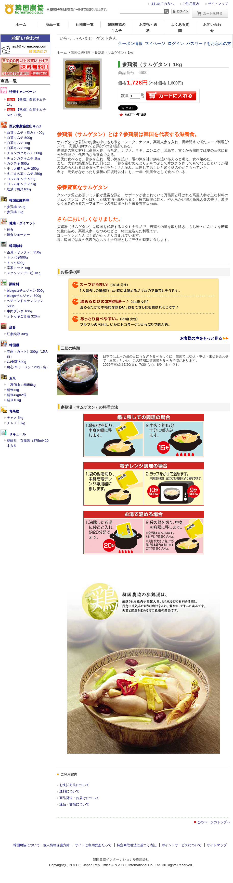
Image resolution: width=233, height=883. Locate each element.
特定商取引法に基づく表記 (137, 845)
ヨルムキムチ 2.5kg (21, 184)
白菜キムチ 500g (19, 138)
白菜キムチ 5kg (18, 148)
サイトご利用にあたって (93, 845)
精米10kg (14, 400)
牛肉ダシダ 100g (19, 311)
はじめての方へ (162, 4)
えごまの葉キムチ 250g (24, 174)
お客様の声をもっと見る (201, 338)
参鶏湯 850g (16, 207)
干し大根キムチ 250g (23, 168)
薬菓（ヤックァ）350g (24, 252)
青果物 (14, 411)
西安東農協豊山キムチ (25, 126)
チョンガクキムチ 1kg (23, 158)
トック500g (15, 263)
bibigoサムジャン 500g (24, 296)
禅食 (10, 229)
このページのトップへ (213, 822)
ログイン (176, 43)
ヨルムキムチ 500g (21, 179)
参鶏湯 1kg (15, 212)
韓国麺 (14, 345)
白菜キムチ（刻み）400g (25, 132)
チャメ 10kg (16, 423)
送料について (69, 791)
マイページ (155, 43)
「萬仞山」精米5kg (21, 385)
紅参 (12, 327)
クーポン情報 (130, 43)
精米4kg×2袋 (16, 395)
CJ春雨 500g (16, 362)
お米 (12, 378)
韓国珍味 (15, 246)
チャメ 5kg (15, 418)
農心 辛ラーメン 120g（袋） (28, 367)
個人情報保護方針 (56, 845)
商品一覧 (53, 24)
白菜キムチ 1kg (18, 143)
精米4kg (13, 390)
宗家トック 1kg (18, 268)
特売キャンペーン (22, 92)
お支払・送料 (148, 27)
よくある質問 (180, 27)
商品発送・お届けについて (79, 798)
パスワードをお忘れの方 (208, 43)
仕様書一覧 (85, 24)
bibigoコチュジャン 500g (26, 290)
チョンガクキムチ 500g (24, 153)
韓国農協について (26, 845)
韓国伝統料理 (19, 200)
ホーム (21, 24)
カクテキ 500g (18, 163)
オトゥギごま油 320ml (23, 316)
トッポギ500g (17, 257)
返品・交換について (74, 804)
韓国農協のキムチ (116, 27)
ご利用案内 (191, 4)
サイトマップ (218, 4)
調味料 (14, 284)
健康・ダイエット (22, 223)
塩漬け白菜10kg (19, 189)
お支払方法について (74, 785)
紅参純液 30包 (17, 334)
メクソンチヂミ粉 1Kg (24, 273)
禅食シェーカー (18, 235)
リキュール (17, 434)
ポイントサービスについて (181, 845)
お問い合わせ (212, 27)
